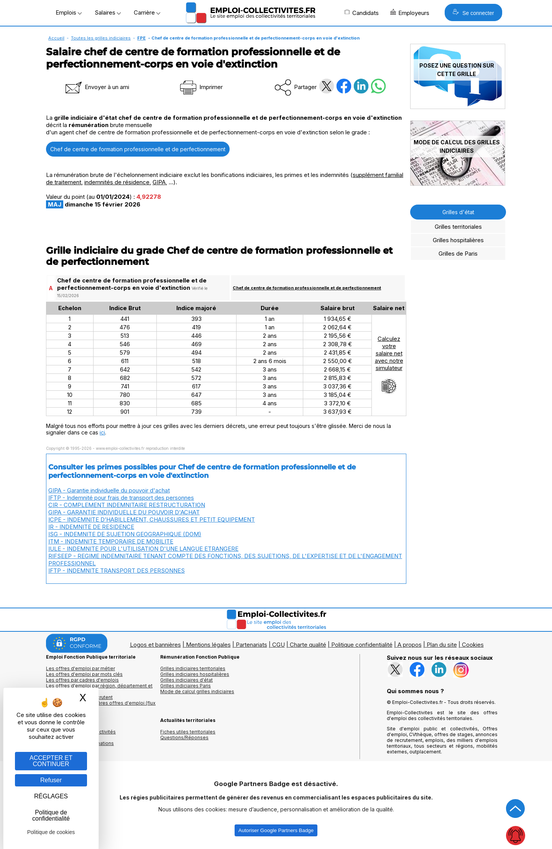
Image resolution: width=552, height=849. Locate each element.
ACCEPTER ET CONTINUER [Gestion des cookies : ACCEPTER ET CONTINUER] (51, 761)
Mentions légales (208, 644)
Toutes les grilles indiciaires (101, 38)
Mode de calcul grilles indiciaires (197, 691)
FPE (141, 38)
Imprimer (201, 87)
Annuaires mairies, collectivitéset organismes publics (81, 734)
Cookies (473, 644)
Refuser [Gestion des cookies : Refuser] (51, 780)
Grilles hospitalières (458, 240)
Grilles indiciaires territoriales (192, 668)
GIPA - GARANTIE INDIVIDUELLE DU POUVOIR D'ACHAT (124, 512)
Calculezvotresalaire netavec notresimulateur (389, 364)
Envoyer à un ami (96, 87)
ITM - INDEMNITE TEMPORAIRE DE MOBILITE (110, 541)
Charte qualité (308, 644)
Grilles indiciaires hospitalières (194, 674)
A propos (410, 644)
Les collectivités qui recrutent (79, 697)
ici (102, 432)
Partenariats (251, 644)
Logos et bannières (155, 644)
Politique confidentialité (362, 644)
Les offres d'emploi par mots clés (84, 674)
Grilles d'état (458, 212)
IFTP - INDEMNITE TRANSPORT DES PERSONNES (116, 570)
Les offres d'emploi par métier (80, 668)
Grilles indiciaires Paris (185, 686)
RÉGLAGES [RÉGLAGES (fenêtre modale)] (51, 796)
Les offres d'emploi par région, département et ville (99, 688)
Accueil (56, 38)
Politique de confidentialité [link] (51, 815)
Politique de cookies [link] (51, 832)
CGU (278, 644)
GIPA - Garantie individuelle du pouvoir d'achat (109, 490)
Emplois (69, 12)
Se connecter (473, 12)
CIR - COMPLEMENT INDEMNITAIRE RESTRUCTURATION (126, 505)
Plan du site (442, 644)
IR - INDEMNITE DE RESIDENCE (91, 526)
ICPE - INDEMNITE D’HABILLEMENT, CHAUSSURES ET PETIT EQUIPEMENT (151, 519)
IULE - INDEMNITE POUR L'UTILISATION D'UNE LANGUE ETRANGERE (143, 548)
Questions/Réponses (184, 737)
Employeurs (409, 13)
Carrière (147, 12)
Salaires (108, 12)
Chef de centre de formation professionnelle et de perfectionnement (137, 149)
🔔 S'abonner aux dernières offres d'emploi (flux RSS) (101, 706)
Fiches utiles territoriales (187, 732)
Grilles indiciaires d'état (186, 680)
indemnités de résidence (117, 182)
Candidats (361, 13)
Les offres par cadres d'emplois (82, 680)
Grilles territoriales (458, 226)
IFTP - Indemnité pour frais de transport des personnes (121, 497)
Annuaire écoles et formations (80, 743)
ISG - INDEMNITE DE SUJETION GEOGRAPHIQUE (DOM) (124, 534)
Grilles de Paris (458, 253)
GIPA (159, 182)
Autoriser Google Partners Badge (276, 830)
